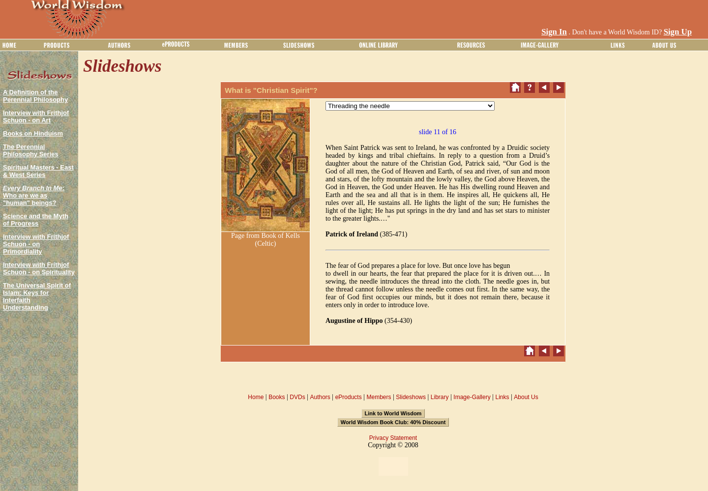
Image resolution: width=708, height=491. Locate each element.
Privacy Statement (393, 437)
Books (276, 397)
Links (502, 397)
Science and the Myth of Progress (35, 219)
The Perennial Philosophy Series (31, 150)
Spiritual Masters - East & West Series (38, 171)
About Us (526, 397)
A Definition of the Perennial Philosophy (35, 95)
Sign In (554, 31)
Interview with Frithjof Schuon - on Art (36, 116)
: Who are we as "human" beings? (33, 195)
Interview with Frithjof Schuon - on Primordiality (36, 244)
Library (440, 397)
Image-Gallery (471, 397)
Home (256, 397)
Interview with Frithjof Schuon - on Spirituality (39, 268)
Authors (320, 397)
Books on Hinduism (33, 133)
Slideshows (411, 397)
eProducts (348, 397)
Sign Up (678, 31)
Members (378, 397)
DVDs (297, 397)
